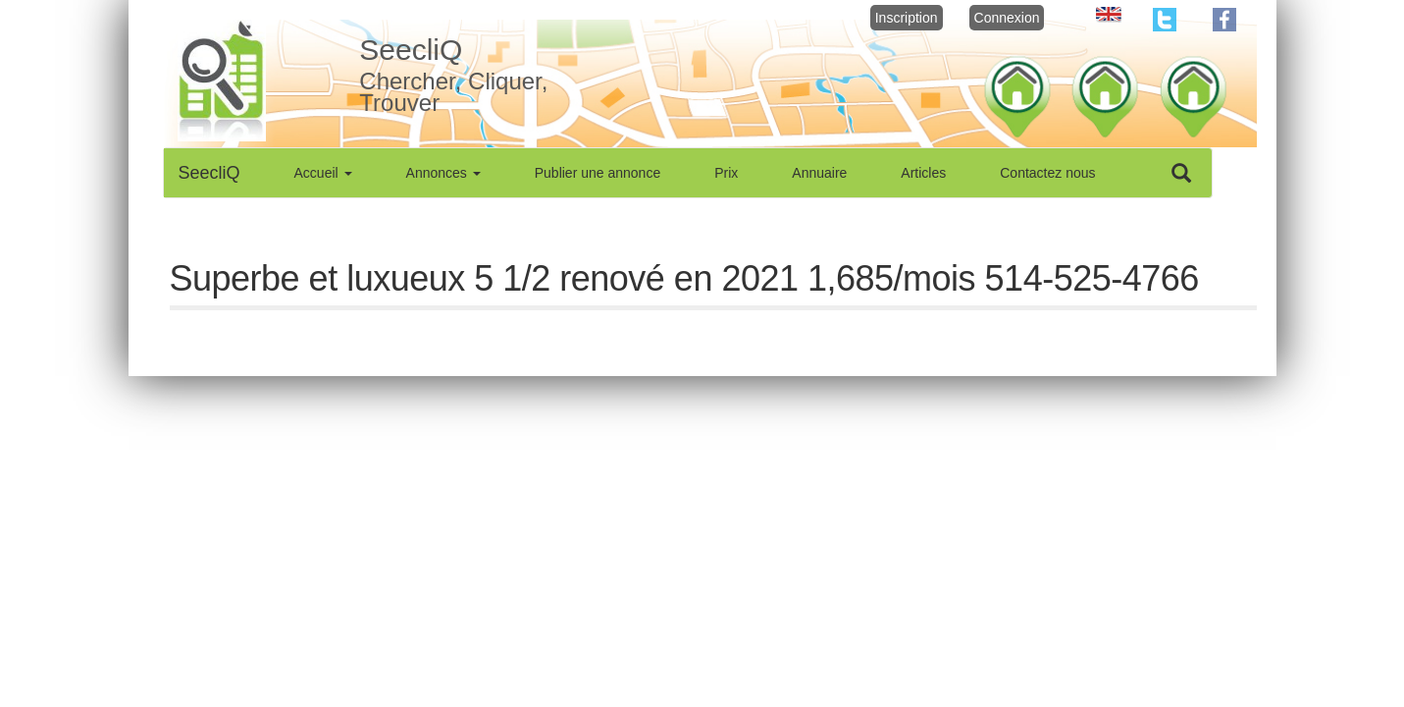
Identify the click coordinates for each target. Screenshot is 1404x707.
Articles (923, 173)
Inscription (906, 18)
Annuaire (819, 173)
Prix (726, 173)
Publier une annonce (597, 173)
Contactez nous (1047, 173)
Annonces (443, 173)
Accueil (323, 173)
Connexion (1007, 18)
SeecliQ (209, 173)
